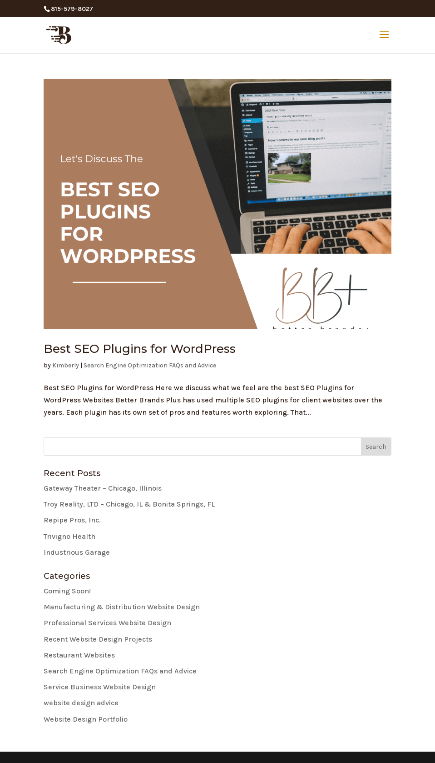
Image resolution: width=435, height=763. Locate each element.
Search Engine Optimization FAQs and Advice (150, 365)
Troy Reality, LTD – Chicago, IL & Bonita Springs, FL (129, 504)
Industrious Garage (77, 552)
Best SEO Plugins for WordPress (140, 348)
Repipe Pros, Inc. (72, 520)
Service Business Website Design (100, 687)
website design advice (81, 702)
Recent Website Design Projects (98, 639)
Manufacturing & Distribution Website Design (122, 606)
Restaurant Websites (79, 655)
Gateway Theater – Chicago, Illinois (103, 488)
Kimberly (65, 365)
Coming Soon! (67, 591)
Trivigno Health (69, 536)
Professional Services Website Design (107, 622)
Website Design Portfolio (86, 719)
